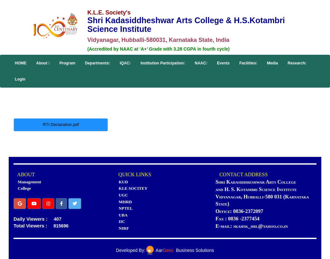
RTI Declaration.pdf (61, 124)
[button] (20, 203)
